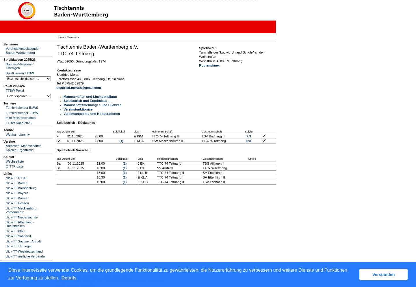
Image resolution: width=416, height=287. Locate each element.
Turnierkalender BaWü (22, 107)
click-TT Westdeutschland (24, 251)
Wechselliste (15, 161)
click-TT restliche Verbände (25, 256)
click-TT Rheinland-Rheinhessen (20, 224)
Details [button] (69, 277)
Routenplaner (209, 65)
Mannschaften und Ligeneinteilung (90, 96)
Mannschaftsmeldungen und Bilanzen (93, 105)
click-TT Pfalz (15, 231)
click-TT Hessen (17, 203)
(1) (121, 141)
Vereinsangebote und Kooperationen (92, 113)
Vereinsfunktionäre (78, 109)
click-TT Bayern (17, 193)
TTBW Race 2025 (18, 123)
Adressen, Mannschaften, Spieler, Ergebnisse (24, 147)
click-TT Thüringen (19, 246)
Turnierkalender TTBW (22, 113)
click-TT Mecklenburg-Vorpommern (22, 210)
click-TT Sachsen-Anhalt (23, 241)
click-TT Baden (16, 183)
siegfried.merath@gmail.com (79, 87)
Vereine (71, 37)
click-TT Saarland (18, 236)
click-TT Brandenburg (21, 188)
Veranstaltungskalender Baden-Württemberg (23, 50)
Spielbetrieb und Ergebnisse (85, 100)
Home (60, 37)
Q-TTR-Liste (15, 166)
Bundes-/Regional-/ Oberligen (20, 66)
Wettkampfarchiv (18, 134)
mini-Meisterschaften (21, 117)
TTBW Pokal (15, 90)
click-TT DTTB (16, 178)
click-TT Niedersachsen (23, 217)
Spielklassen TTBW (20, 73)
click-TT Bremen (17, 198)
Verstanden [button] (383, 274)
